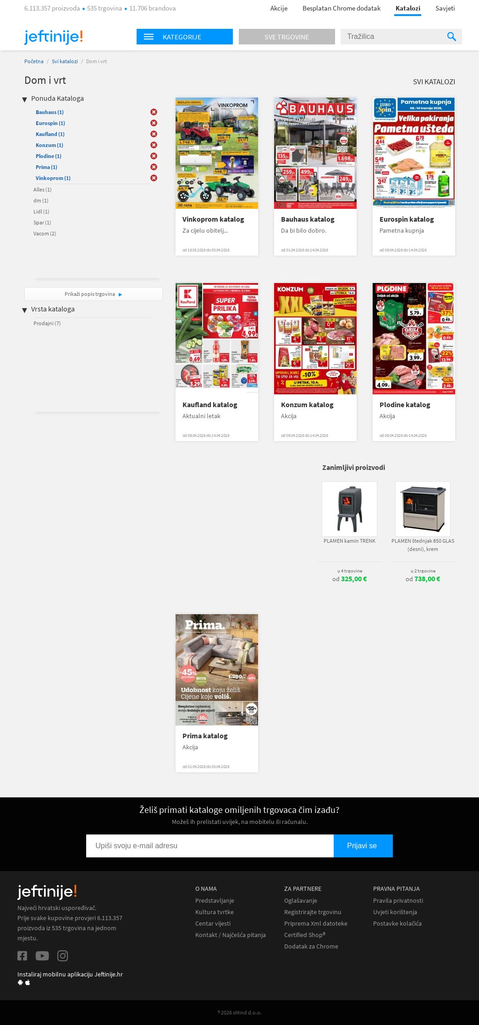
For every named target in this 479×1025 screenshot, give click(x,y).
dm (41, 200)
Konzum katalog (307, 404)
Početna (34, 61)
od (349, 579)
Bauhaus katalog (308, 219)
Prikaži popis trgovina (90, 293)
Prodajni (47, 323)
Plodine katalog (405, 404)
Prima (46, 167)
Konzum (49, 145)
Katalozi (408, 8)
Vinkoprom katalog (213, 219)
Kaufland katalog (209, 404)
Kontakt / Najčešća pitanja (230, 935)
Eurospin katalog (407, 219)
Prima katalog (205, 735)
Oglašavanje (300, 901)
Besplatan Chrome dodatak (341, 8)
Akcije (278, 8)
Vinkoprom (53, 177)
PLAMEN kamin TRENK (349, 540)
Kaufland (50, 134)
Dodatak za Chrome (311, 946)
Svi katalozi (65, 61)
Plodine (48, 156)
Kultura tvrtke (214, 912)
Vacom (44, 233)
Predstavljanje (214, 901)
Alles (42, 189)
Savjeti (445, 8)
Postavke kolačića (397, 923)
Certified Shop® (304, 935)
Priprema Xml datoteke (315, 923)
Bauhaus (50, 112)
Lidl (41, 211)
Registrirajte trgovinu (312, 912)
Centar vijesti (213, 923)
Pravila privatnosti (398, 901)
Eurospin (50, 123)
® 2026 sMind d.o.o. (240, 1012)
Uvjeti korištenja (395, 912)
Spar (42, 222)
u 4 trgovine (349, 570)
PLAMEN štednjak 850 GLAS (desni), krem (422, 544)
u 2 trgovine (423, 570)
